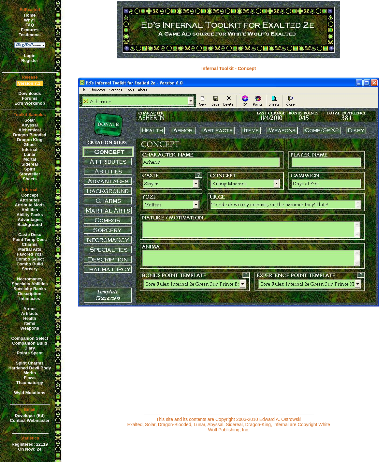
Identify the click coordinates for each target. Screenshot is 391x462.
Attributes (29, 200)
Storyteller (29, 173)
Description (29, 293)
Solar (29, 120)
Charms (29, 244)
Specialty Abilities (30, 283)
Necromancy (29, 278)
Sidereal (30, 164)
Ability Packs (30, 214)
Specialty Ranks (29, 288)
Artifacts (29, 313)
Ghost (29, 144)
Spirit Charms (30, 363)
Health (29, 318)
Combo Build (30, 263)
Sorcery (29, 268)
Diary (29, 348)
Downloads (29, 93)
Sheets (30, 178)
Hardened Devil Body (29, 367)
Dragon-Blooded (29, 134)
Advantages (30, 219)
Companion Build (29, 343)
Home (30, 15)
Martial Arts (29, 249)
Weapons (29, 328)
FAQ (29, 24)
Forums (29, 98)
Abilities (30, 209)
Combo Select (30, 259)
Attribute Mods (30, 204)
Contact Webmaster (30, 420)
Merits (29, 372)
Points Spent (29, 352)
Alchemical (30, 129)
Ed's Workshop (29, 103)
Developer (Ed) (30, 415)
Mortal (29, 159)
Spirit (29, 169)
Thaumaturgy (29, 382)
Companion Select (29, 338)
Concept (29, 195)
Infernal (29, 149)
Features (29, 29)
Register (29, 60)
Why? (29, 20)
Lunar (30, 154)
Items (29, 323)
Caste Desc (29, 234)
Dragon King (29, 139)
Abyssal (30, 125)
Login (29, 55)
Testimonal (30, 34)
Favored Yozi (30, 254)
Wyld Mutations (29, 392)
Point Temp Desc (30, 239)
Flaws (30, 377)
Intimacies (29, 298)
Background (29, 224)
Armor (29, 308)
